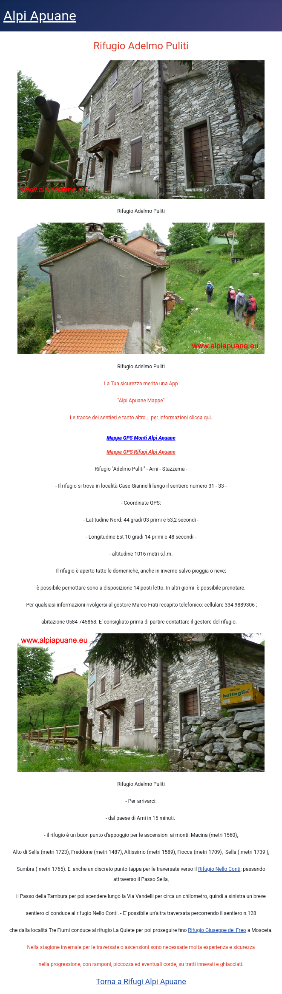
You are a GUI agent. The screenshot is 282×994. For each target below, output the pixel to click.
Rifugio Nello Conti (219, 869)
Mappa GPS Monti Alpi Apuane (141, 438)
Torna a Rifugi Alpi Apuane (141, 981)
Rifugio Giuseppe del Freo (217, 930)
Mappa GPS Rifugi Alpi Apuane (140, 452)
